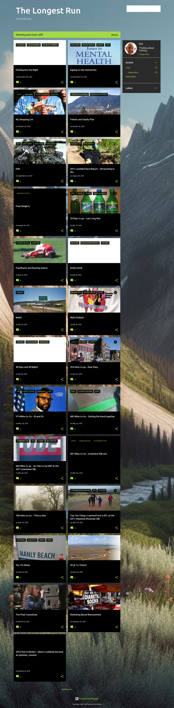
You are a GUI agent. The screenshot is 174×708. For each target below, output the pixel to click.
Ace (141, 43)
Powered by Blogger (87, 698)
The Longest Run (48, 10)
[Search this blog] (146, 8)
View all (114, 35)
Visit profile (144, 54)
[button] (62, 82)
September (133, 72)
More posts (67, 689)
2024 (128, 68)
